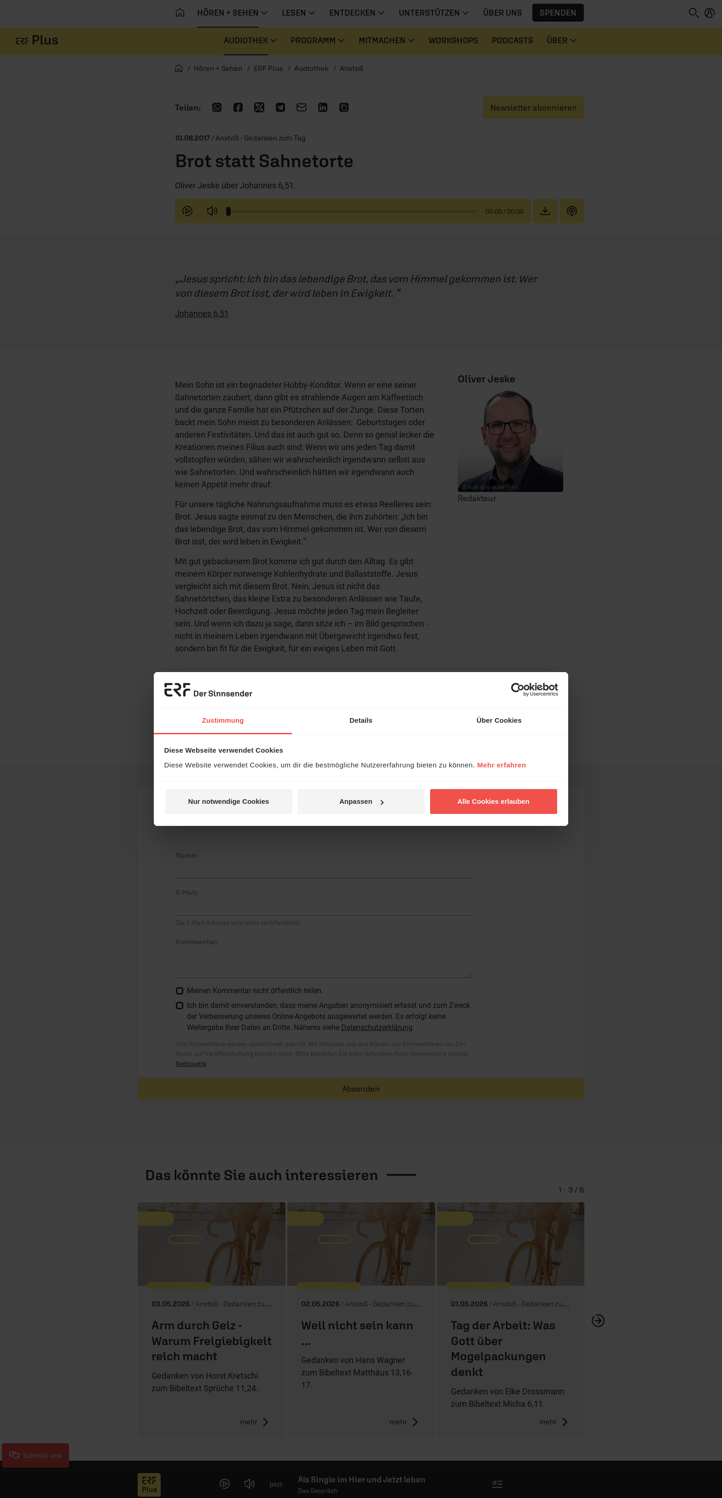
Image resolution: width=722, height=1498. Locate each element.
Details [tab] (361, 720)
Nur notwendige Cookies (228, 801)
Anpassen (361, 801)
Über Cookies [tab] (499, 720)
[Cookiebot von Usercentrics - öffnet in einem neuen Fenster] (517, 689)
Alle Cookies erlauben (493, 801)
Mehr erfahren (501, 765)
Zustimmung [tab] (223, 720)
